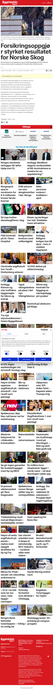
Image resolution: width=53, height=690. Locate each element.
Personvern (21, 683)
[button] (51, 127)
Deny (9, 359)
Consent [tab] (9, 333)
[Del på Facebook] (47, 71)
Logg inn (44, 2)
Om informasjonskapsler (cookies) (26, 681)
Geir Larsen (49, 643)
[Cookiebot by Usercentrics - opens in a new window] (42, 330)
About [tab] (43, 333)
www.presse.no (22, 666)
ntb (14, 119)
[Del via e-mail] (51, 71)
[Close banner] (50, 329)
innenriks (4, 119)
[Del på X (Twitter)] (49, 71)
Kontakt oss (39, 646)
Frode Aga (30, 641)
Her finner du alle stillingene (26, 147)
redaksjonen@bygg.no (24, 649)
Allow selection (26, 359)
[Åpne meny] (49, 3)
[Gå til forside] (10, 3)
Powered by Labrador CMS (26, 687)
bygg (9, 119)
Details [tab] (26, 333)
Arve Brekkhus (29, 640)
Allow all (43, 359)
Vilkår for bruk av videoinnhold (25, 680)
